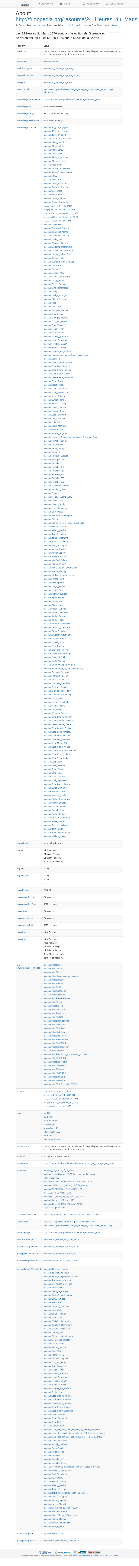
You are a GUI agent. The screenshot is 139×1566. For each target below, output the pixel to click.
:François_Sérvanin (56, 672)
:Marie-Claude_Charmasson (60, 568)
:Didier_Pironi (54, 280)
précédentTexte (27, 904)
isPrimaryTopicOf (26, 1239)
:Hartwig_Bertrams (56, 336)
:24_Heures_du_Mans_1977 (61, 68)
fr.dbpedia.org (111, 25)
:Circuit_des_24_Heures (59, 250)
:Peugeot (52, 452)
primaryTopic (26, 1540)
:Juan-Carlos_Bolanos (58, 784)
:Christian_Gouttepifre (58, 635)
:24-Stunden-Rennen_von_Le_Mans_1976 (68, 1181)
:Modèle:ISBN (54, 980)
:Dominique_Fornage (57, 653)
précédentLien (26, 897)
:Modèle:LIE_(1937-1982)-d (60, 1084)
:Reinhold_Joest (55, 489)
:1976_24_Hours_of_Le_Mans (59, 1170)
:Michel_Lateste (55, 803)
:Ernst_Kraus (53, 601)
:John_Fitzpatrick (55, 388)
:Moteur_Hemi (54, 429)
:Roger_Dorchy (54, 504)
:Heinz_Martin (54, 698)
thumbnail (23, 89)
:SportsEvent (51, 1120)
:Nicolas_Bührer (55, 806)
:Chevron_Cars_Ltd (57, 235)
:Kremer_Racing (55, 403)
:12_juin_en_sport (56, 127)
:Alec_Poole (53, 165)
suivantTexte (25, 925)
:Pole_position (54, 459)
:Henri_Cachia (54, 706)
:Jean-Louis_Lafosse (57, 366)
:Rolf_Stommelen (55, 508)
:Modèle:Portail (54, 995)
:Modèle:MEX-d (55, 1058)
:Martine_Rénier (55, 791)
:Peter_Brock (53, 444)
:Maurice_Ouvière (56, 795)
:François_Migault (56, 310)
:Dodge (51, 291)
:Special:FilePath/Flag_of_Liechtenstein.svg (69, 1222)
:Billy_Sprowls (54, 582)
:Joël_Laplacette (55, 780)
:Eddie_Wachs (54, 661)
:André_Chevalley (56, 612)
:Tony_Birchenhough (57, 832)
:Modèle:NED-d (55, 1065)
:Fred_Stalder (54, 679)
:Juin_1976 (53, 1422)
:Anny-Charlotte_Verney (59, 172)
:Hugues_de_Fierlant (57, 351)
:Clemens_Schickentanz (59, 262)
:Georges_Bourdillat (57, 683)
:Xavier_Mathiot (55, 1504)
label (21, 1156)
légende (23, 890)
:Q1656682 (52, 1132)
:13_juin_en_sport (56, 131)
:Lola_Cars (52, 422)
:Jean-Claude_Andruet (58, 362)
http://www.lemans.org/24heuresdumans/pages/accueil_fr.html (72, 99)
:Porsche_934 (54, 474)
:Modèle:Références (57, 998)
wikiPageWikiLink (26, 127)
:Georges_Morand (56, 318)
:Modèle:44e (53, 1006)
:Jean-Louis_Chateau (57, 732)
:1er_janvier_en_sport (58, 1280)
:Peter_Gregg (54, 448)
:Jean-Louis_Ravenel (57, 735)
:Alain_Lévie (53, 605)
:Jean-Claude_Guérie (57, 724)
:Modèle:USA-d (54, 1080)
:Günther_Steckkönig (57, 694)
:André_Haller (54, 620)
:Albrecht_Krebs (55, 161)
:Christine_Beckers (56, 243)
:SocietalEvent (52, 1139)
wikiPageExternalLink (28, 99)
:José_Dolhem (54, 396)
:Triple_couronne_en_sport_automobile (66, 1493)
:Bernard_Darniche (56, 187)
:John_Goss (53, 773)
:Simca (51, 519)
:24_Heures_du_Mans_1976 (61, 1239)
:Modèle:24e (53, 1002)
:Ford (50, 303)
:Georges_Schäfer (56, 687)
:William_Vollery (55, 836)
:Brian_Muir (53, 194)
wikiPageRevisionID (28, 120)
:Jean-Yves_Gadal (56, 758)
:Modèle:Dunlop (55, 1024)
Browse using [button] (46, 4)
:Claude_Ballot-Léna (57, 254)
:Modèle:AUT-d (54, 1013)
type (20, 1113)
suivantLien (25, 918)
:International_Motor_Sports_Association (66, 355)
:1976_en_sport (55, 135)
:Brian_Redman (55, 198)
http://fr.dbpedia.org (76, 25)
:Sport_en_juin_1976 (57, 221)
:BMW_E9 (52, 179)
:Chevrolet (52, 224)
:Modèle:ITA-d (54, 1050)
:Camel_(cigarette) (56, 202)
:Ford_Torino (53, 306)
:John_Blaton (54, 769)
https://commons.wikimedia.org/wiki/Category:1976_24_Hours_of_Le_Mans (79, 1163)
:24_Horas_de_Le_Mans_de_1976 (64, 1196)
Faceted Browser (92, 4)
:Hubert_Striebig (55, 347)
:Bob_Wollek (53, 191)
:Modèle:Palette (55, 991)
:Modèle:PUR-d (55, 1073)
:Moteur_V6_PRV (56, 433)
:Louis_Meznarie (55, 426)
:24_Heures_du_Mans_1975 (61, 75)
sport (21, 82)
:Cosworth (52, 265)
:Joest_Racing (54, 385)
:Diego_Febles (54, 586)
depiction (23, 1222)
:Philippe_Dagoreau (57, 818)
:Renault (51, 493)
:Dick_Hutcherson (56, 650)
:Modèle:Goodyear (56, 1047)
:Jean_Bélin (53, 762)
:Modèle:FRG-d (55, 1036)
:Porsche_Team (55, 1463)
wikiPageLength (26, 113)
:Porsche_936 (54, 482)
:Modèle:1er (53, 965)
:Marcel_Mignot (55, 564)
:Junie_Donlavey (55, 788)
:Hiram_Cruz (53, 590)
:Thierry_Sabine (55, 530)
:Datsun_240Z (54, 273)
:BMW (50, 176)
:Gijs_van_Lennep (56, 321)
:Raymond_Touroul (56, 485)
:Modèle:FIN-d (54, 1028)
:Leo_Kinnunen (54, 418)
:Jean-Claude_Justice (57, 728)
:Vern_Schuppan (55, 545)
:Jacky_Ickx (53, 359)
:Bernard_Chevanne (57, 627)
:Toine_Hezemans (56, 538)
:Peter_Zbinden (55, 814)
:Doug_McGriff (54, 657)
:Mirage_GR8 (54, 579)
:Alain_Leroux (54, 150)
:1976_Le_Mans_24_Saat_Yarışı (63, 1204)
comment (23, 1146)
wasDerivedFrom (26, 1214)
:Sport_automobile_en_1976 (61, 213)
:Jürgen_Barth (54, 400)
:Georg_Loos (53, 314)
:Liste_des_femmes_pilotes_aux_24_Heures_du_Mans (73, 1437)
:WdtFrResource (53, 1533)
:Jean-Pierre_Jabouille (58, 374)
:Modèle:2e (53, 972)
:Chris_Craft (53, 239)
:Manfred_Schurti (55, 560)
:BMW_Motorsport (56, 183)
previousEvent (25, 75)
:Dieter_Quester (55, 284)
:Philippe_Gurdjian (56, 456)
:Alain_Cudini (54, 142)
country (22, 61)
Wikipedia (48, 1556)
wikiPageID (24, 106)
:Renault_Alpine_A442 (58, 497)
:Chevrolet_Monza (56, 232)
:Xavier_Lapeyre (55, 553)
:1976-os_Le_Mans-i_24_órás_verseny (66, 1185)
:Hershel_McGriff (55, 556)
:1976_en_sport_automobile (60, 1276)
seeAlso (22, 1163)
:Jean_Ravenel (54, 765)
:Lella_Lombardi (55, 415)
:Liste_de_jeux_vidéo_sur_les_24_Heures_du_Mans (72, 1429)
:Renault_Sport (54, 500)
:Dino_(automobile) (56, 288)
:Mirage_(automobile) (57, 1523)
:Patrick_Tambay (55, 441)
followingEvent (25, 68)
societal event (39, 25)
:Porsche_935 (54, 478)
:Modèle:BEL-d (54, 1017)
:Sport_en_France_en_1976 (61, 217)
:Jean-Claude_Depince (58, 720)
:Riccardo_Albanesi (56, 825)
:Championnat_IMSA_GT (59, 209)
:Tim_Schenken (55, 534)
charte (22, 843)
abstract (22, 51)
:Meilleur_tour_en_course (59, 575)
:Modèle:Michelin (55, 1062)
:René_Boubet (54, 821)
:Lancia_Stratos (55, 407)
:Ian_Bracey (53, 709)
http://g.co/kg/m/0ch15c (54, 1207)
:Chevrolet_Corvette (57, 228)
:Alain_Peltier (54, 153)
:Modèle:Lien (53, 983)
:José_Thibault (54, 776)
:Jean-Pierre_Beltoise (57, 370)
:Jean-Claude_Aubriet (58, 717)
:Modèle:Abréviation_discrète (61, 976)
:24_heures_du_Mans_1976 (60, 1260)
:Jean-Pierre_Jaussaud (58, 377)
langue (23, 875)
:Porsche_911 (54, 471)
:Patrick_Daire (54, 810)
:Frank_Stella (54, 1355)
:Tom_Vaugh (53, 829)
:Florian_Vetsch (55, 299)
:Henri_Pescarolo (55, 340)
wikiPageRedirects (29, 1260)
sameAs (22, 1170)
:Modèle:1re (53, 968)
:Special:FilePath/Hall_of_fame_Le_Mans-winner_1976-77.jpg (78, 1225)
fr (20, 850)
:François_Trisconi (56, 676)
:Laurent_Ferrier (55, 411)
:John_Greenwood (56, 392)
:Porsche (52, 463)
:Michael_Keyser (55, 594)
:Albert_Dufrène (55, 609)
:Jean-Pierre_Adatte (57, 747)
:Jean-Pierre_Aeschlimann (60, 750)
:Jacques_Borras (55, 713)
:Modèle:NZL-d (54, 1069)
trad (21, 939)
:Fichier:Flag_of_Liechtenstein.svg (63, 668)
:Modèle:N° (53, 987)
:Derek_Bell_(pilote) (57, 277)
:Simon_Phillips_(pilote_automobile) (64, 523)
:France (51, 61)
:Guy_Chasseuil (55, 325)
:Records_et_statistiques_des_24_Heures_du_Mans (72, 1467)
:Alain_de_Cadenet (56, 157)
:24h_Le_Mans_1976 (57, 1193)
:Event (48, 1117)
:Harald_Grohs (54, 332)
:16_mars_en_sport (56, 1273)
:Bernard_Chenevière (57, 623)
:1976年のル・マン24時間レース (63, 1189)
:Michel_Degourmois (57, 799)
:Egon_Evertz (54, 597)
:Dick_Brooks (54, 646)
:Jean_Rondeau (55, 381)
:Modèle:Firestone (56, 1039)
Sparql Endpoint (114, 4)
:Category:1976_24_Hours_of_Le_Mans (69, 1174)
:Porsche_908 (54, 467)
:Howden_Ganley (55, 344)
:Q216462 (51, 1178)
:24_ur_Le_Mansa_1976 (59, 1200)
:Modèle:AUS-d (54, 1009)
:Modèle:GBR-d (55, 1043)
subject (21, 1091)
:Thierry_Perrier (55, 526)
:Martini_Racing (55, 571)
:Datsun (51, 269)
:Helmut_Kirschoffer (57, 702)
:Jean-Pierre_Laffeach (58, 754)
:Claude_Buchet (55, 638)
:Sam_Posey (53, 512)
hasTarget (24, 1533)
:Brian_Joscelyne (55, 631)
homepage (23, 1232)
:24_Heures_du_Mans (58, 82)
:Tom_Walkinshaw (56, 541)
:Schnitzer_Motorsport (58, 515)
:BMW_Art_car (54, 1299)
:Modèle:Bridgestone (57, 1021)
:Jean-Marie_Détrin (56, 743)
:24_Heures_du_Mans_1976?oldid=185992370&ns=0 (73, 1214)
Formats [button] (66, 4)
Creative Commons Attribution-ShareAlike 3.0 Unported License (95, 1556)
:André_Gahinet (55, 616)
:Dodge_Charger (55, 295)
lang (21, 868)
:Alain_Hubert (54, 146)
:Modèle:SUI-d (54, 1077)
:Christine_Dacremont (58, 247)
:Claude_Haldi (54, 258)
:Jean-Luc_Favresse (57, 739)
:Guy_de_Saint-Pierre (57, 691)
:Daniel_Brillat (54, 642)
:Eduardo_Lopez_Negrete (59, 665)
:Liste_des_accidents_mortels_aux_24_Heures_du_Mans (74, 1433)
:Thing (48, 1113)
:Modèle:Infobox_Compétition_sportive (65, 1054)
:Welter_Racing (55, 549)
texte (22, 932)
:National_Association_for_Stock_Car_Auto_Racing (71, 437)
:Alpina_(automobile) (57, 168)
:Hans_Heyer (54, 329)
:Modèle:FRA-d (54, 1032)
